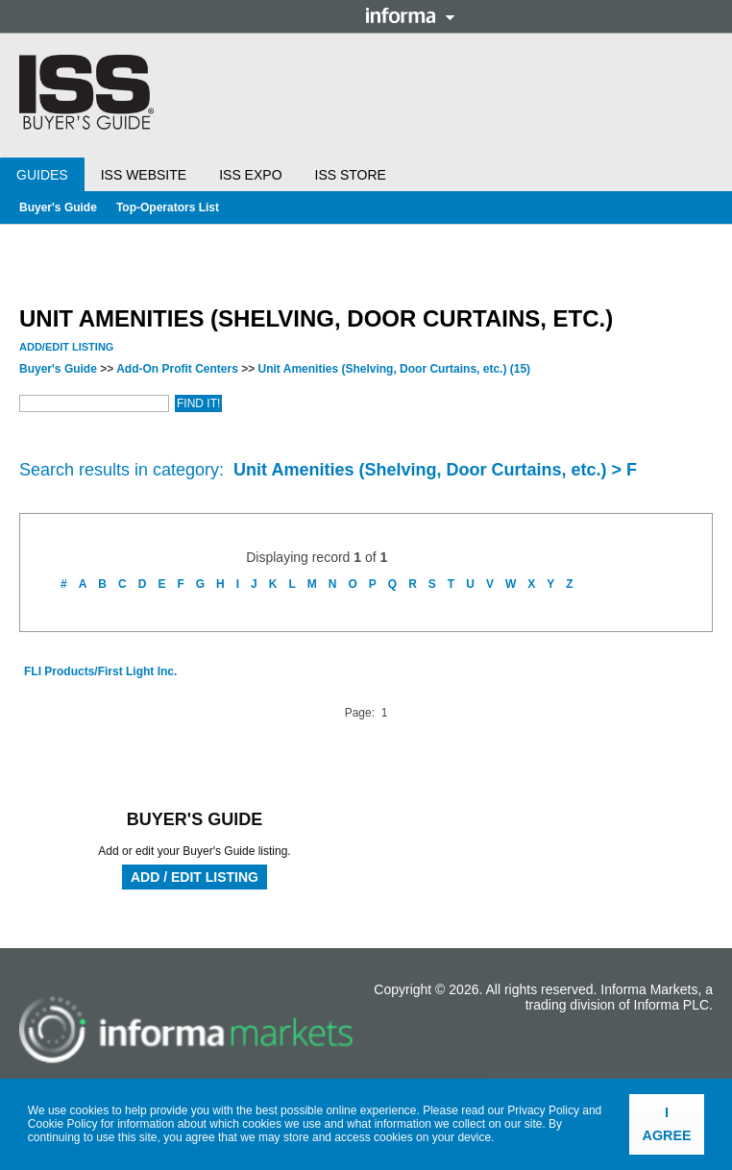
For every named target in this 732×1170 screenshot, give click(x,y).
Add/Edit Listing (66, 347)
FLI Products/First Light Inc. (100, 671)
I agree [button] (667, 1124)
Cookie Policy (63, 1124)
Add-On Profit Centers (177, 369)
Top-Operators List (167, 207)
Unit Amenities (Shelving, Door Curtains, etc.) (394, 369)
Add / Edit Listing (194, 877)
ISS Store (350, 175)
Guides (42, 175)
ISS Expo (250, 175)
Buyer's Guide (58, 207)
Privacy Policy (543, 1110)
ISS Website (143, 175)
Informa (410, 15)
